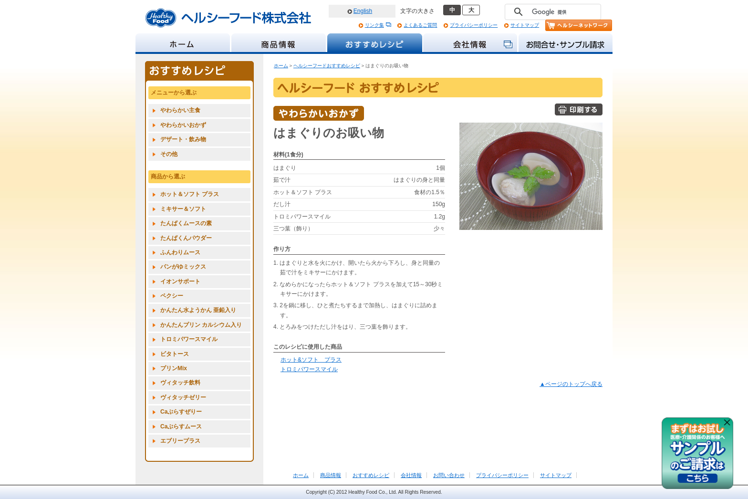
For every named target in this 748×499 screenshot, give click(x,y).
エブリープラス (180, 440)
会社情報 (411, 475)
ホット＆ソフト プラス (189, 194)
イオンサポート (180, 281)
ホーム (281, 65)
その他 (168, 154)
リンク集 (374, 25)
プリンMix (173, 368)
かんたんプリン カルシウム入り (201, 325)
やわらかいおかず (183, 125)
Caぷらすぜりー (181, 411)
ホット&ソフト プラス (311, 359)
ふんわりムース (180, 252)
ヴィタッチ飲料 (180, 382)
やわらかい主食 (180, 110)
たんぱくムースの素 (186, 223)
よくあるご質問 (420, 25)
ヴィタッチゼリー (183, 397)
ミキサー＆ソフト (183, 209)
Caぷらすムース (181, 426)
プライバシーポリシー (474, 25)
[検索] (551, 12)
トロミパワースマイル (309, 369)
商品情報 (330, 475)
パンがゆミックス (183, 266)
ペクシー (171, 295)
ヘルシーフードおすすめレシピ (326, 65)
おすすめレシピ (371, 475)
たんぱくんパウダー (186, 238)
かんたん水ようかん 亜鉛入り (198, 310)
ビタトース (174, 354)
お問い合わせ (449, 475)
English (362, 11)
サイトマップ (524, 25)
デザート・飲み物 (183, 139)
